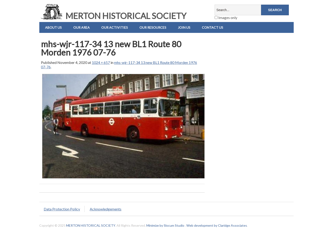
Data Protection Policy (62, 209)
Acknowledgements (105, 209)
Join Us (184, 27)
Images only (226, 17)
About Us (53, 27)
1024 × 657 (101, 62)
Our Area (81, 27)
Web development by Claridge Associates (216, 225)
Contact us (212, 27)
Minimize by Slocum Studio (165, 225)
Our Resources (152, 27)
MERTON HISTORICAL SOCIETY (112, 16)
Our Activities (114, 27)
